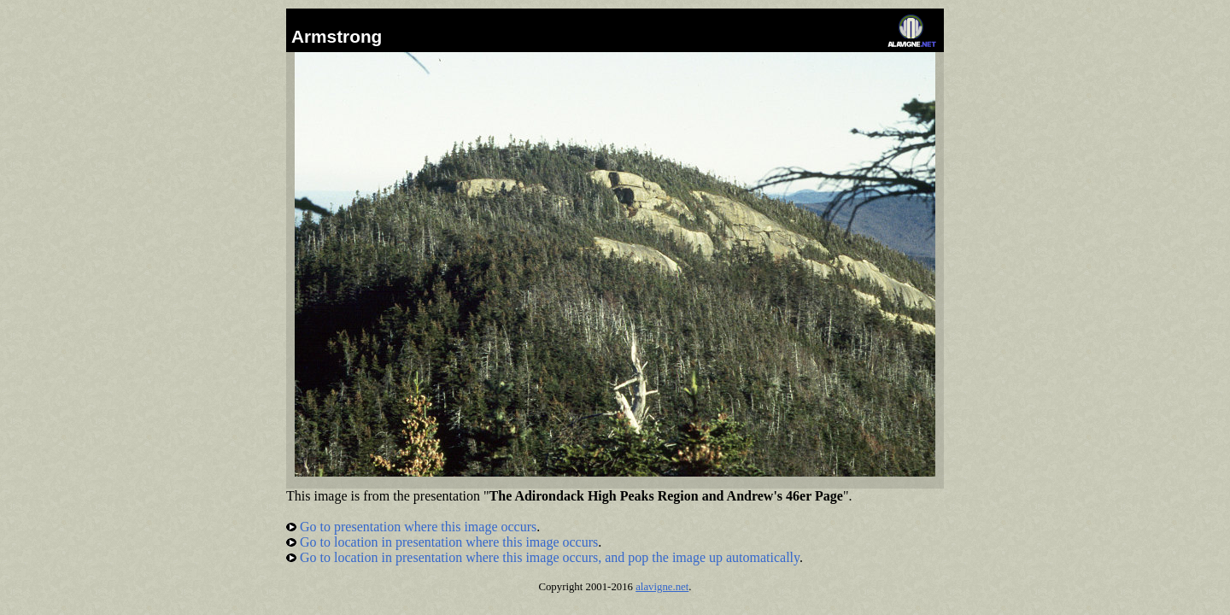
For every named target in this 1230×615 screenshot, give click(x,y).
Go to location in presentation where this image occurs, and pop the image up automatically (543, 557)
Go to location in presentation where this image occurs (442, 542)
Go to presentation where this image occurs (411, 526)
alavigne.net (662, 587)
